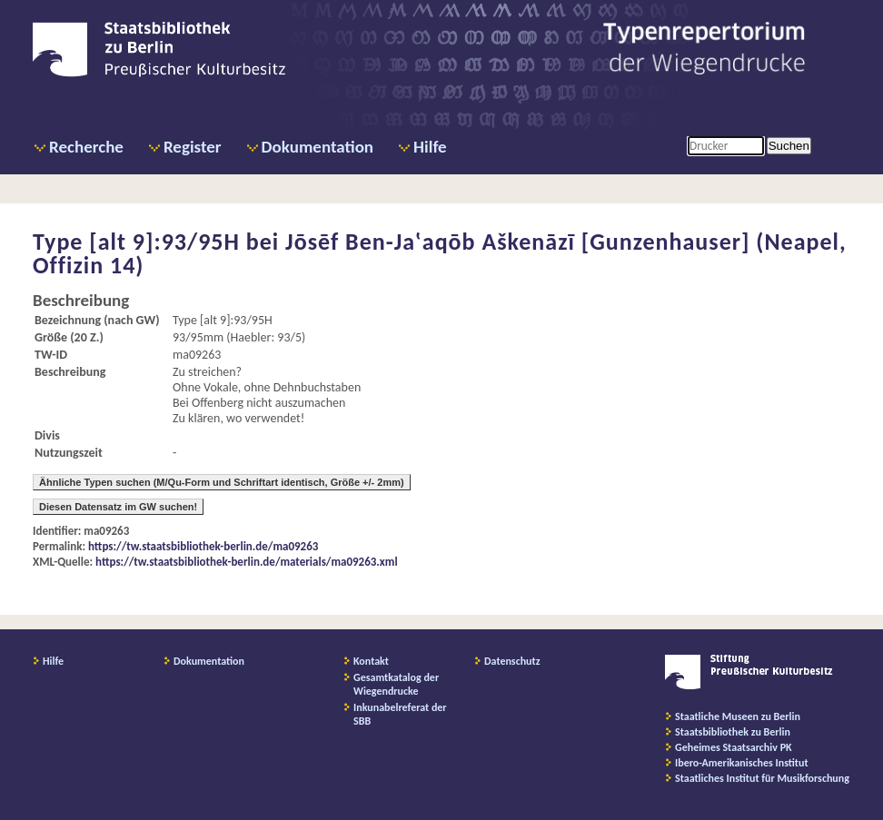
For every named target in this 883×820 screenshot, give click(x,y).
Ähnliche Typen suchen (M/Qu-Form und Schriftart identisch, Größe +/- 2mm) (221, 482)
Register (193, 146)
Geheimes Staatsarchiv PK (733, 747)
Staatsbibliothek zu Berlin (732, 732)
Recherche (86, 146)
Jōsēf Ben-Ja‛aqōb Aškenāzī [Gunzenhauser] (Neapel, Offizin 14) (440, 253)
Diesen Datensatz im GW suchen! (118, 506)
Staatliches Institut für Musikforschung (762, 778)
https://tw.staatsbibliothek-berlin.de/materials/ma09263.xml (246, 561)
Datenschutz (512, 661)
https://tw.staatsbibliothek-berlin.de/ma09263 (203, 546)
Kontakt (371, 661)
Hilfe (430, 146)
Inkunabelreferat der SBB (400, 714)
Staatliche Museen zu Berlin (737, 716)
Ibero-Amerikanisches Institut (742, 762)
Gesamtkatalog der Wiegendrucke (396, 684)
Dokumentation (317, 146)
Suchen (789, 146)
